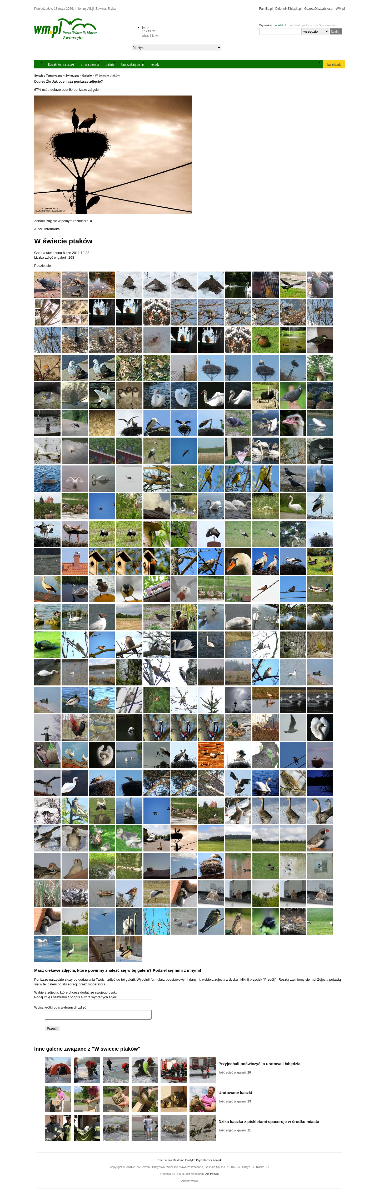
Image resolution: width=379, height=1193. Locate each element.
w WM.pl (280, 25)
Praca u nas (164, 1161)
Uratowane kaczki (235, 1094)
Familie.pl (266, 9)
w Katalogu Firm (301, 25)
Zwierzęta (72, 75)
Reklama (178, 1161)
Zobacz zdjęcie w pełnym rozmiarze (63, 221)
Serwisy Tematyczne (48, 75)
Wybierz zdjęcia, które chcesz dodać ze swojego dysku (75, 992)
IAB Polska (212, 1175)
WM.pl (340, 9)
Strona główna (90, 64)
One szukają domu (132, 64)
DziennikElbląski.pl (288, 9)
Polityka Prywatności (198, 1161)
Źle (48, 81)
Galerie (110, 64)
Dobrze (39, 81)
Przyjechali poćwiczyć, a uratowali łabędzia (259, 1065)
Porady (155, 64)
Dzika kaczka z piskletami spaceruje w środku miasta (268, 1123)
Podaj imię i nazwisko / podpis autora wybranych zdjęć (75, 997)
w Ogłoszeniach (326, 25)
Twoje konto (334, 64)
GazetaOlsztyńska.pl (318, 9)
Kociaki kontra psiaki (61, 64)
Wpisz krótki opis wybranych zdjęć (60, 1007)
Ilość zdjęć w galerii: (234, 1074)
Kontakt (217, 1161)
